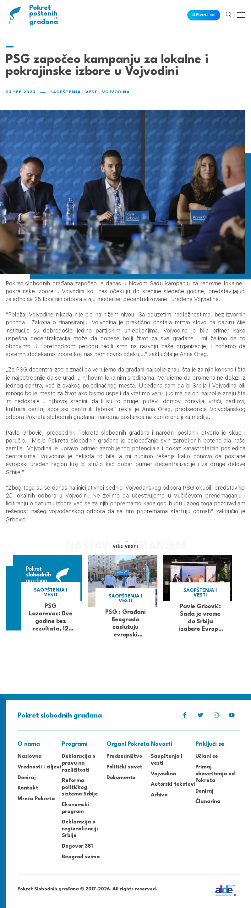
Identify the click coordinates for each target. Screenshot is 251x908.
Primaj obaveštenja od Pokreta (215, 773)
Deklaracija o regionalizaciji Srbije (80, 828)
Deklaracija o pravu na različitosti (78, 763)
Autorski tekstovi (173, 784)
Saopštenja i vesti (74, 92)
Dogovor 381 (77, 846)
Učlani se (206, 756)
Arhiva (159, 795)
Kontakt (28, 788)
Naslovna (30, 756)
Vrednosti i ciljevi (39, 767)
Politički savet (124, 767)
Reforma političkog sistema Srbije (80, 787)
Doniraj (27, 777)
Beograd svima (81, 857)
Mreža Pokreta (36, 798)
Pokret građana (45, 14)
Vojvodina (116, 92)
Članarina (208, 801)
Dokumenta (121, 777)
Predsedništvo (124, 756)
